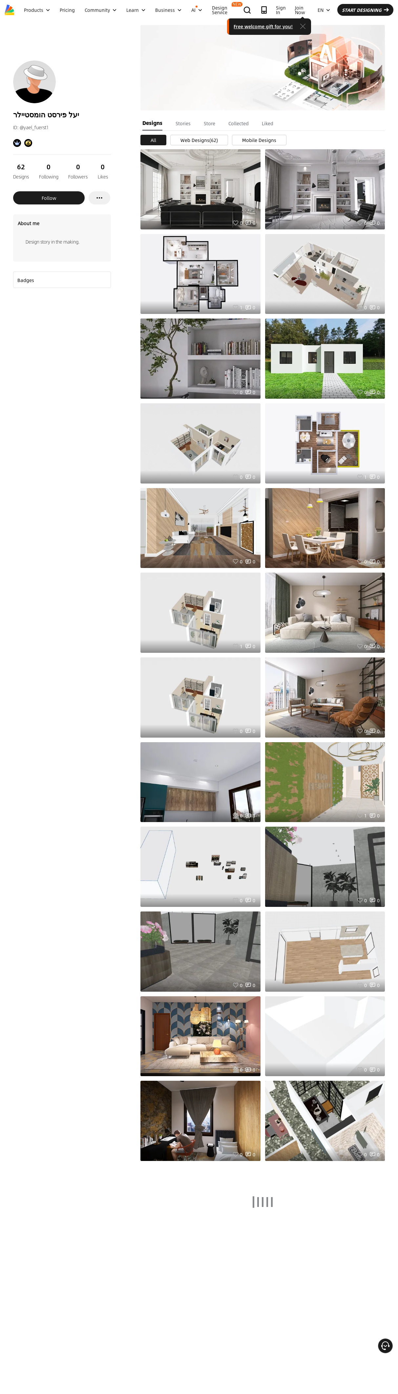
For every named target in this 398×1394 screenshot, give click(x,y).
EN (324, 9)
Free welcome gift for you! (263, 26)
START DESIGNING (365, 9)
